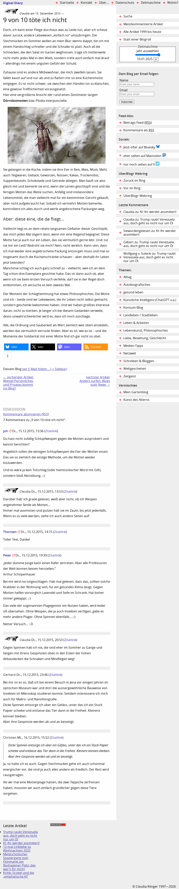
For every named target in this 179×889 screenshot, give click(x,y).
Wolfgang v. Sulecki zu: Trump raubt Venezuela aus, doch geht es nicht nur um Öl (149, 257)
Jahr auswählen (148, 51)
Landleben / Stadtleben (140, 315)
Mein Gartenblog (135, 392)
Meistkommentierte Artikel (143, 24)
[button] (16, 347)
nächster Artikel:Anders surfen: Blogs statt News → (95, 381)
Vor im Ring (131, 188)
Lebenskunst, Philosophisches (145, 330)
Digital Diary (11, 3)
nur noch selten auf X (141, 164)
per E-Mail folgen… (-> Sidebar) (44, 369)
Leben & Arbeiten (136, 323)
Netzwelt (129, 353)
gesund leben (133, 292)
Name (123, 80)
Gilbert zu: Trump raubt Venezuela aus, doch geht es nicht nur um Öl (148, 244)
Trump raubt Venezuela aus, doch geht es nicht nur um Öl (20, 835)
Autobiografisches (136, 285)
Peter (7, 555)
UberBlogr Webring (137, 196)
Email (123, 90)
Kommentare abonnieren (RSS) (26, 414)
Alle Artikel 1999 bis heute (142, 32)
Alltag (127, 277)
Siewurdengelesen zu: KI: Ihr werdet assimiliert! (149, 232)
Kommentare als (138, 130)
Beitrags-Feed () (137, 122)
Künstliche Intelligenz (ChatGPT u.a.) (149, 300)
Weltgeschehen (134, 369)
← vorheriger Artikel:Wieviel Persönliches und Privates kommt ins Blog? (18, 382)
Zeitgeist (129, 376)
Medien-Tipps (133, 346)
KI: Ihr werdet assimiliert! (21, 843)
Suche (127, 16)
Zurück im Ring (134, 180)
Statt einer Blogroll (137, 39)
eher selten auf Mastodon (144, 155)
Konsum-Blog (133, 307)
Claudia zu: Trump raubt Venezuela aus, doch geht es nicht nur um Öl (149, 221)
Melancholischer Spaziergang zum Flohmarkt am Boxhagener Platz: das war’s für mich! (19, 861)
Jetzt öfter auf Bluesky (141, 146)
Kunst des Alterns (136, 400)
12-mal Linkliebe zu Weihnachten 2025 (17, 848)
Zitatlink (51, 431)
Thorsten (10, 532)
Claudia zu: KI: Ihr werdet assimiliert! (149, 212)
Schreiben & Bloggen (138, 361)
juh (5, 431)
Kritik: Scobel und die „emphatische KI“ (18, 874)
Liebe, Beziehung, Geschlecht (144, 338)
